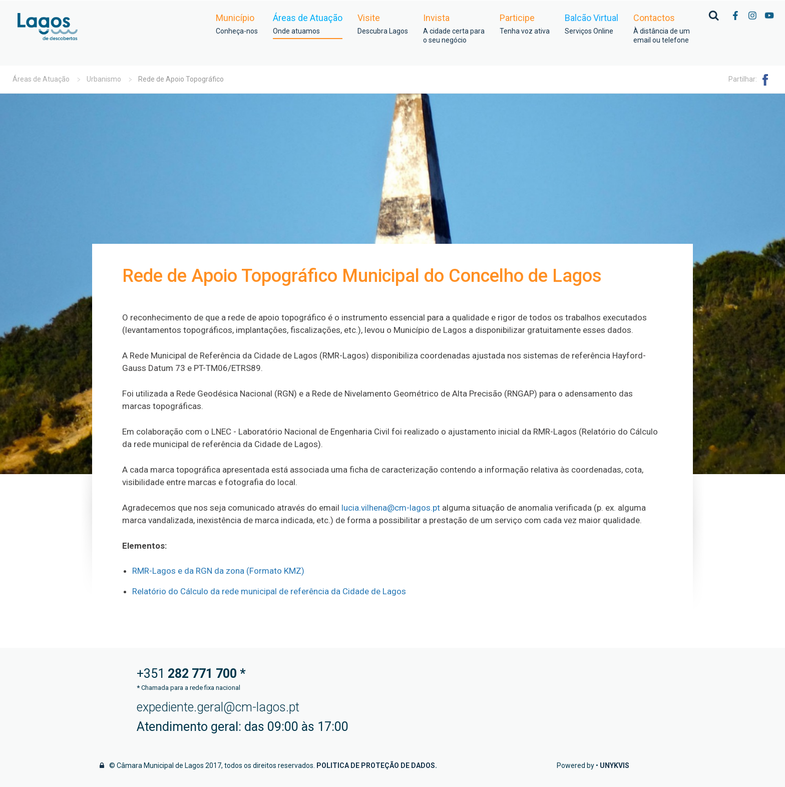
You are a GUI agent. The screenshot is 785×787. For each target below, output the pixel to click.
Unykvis (614, 765)
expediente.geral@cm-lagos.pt (218, 707)
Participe (525, 24)
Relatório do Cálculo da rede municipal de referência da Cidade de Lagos (269, 591)
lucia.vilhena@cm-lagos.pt (390, 508)
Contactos (661, 29)
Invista (454, 29)
